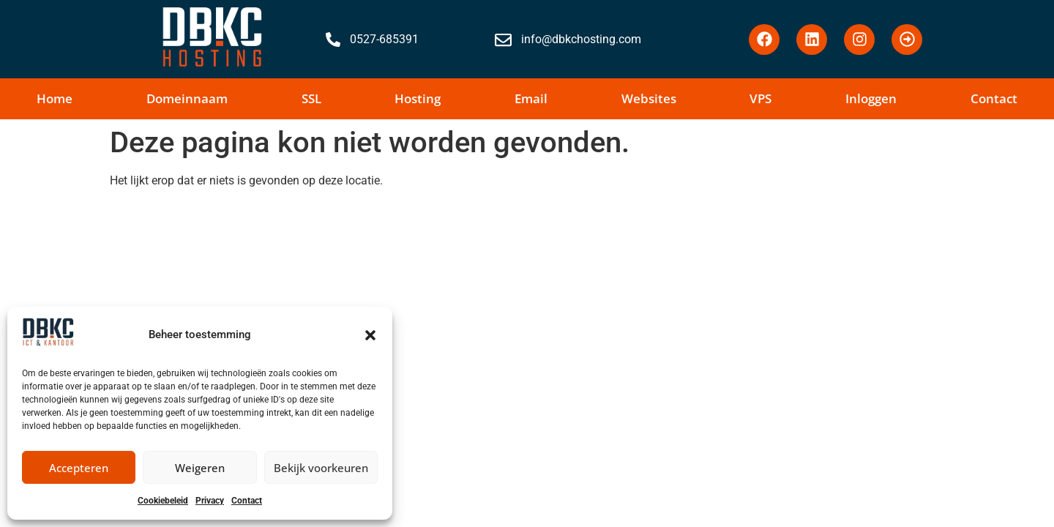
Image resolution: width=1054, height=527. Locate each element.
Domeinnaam (187, 98)
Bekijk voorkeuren (321, 467)
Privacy (209, 501)
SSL (311, 98)
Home (54, 98)
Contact (246, 501)
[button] (370, 335)
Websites (648, 98)
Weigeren (200, 467)
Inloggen (871, 98)
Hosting (418, 98)
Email (531, 98)
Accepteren (78, 467)
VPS (760, 98)
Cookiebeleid (163, 501)
